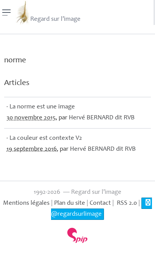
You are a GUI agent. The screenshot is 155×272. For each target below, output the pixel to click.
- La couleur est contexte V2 (44, 138)
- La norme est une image (40, 107)
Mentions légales (26, 203)
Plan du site (69, 203)
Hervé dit (102, 118)
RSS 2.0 (126, 203)
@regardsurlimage (101, 208)
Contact (100, 203)
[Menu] (6, 12)
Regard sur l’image (48, 12)
